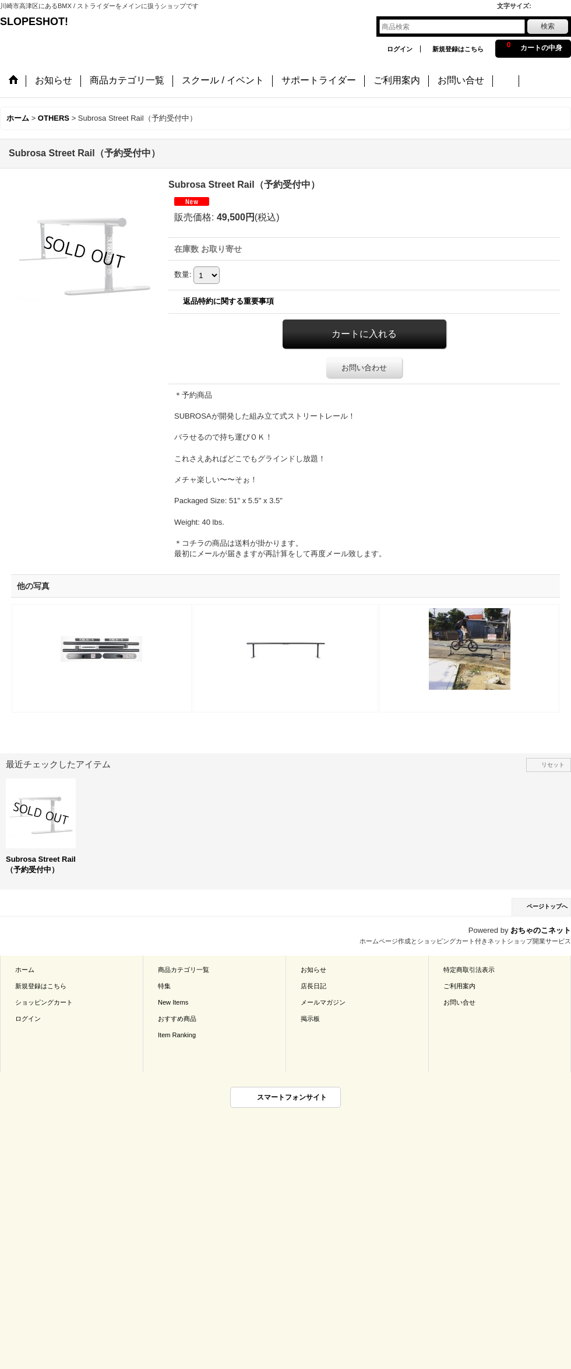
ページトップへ (547, 906)
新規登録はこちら (458, 48)
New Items (173, 1002)
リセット (553, 764)
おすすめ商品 (177, 1018)
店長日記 (313, 985)
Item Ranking (177, 1034)
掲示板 (310, 1018)
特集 (164, 985)
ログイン (400, 48)
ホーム (24, 969)
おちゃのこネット (540, 930)
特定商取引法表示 (469, 969)
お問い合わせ (364, 367)
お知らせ (313, 969)
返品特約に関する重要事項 (228, 301)
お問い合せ (459, 1002)
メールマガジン (323, 1002)
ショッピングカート (44, 1002)
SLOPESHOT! (41, 21)
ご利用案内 (459, 985)
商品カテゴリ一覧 (183, 969)
